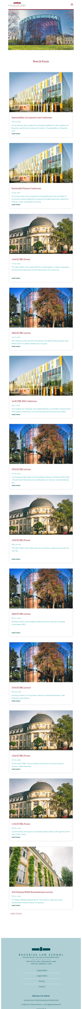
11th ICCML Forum (21, 823)
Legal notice (42, 976)
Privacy (42, 981)
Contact (42, 987)
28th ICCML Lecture (21, 613)
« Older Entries (15, 914)
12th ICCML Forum (21, 755)
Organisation (42, 970)
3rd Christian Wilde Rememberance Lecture (32, 891)
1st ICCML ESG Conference (24, 400)
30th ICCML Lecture (21, 332)
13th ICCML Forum (21, 540)
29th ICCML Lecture (21, 469)
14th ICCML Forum (21, 259)
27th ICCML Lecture (21, 687)
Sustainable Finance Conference (26, 188)
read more (16, 134)
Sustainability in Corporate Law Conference (32, 117)
